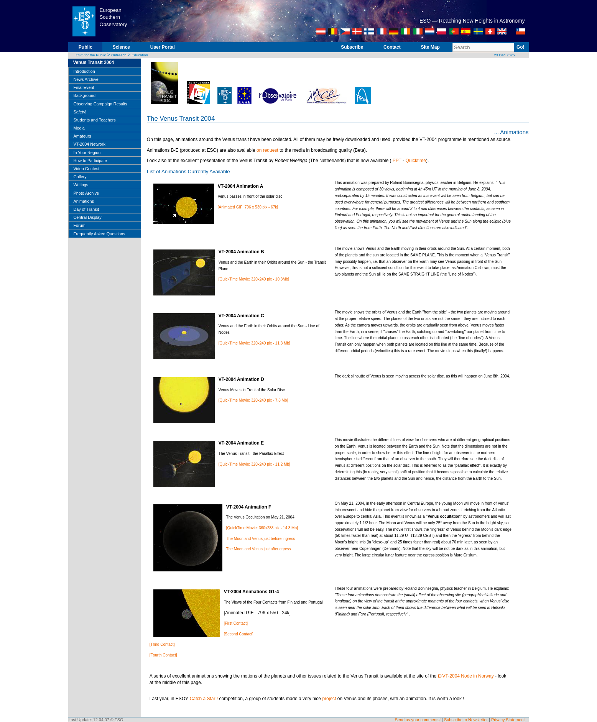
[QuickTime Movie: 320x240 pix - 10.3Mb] (254, 279)
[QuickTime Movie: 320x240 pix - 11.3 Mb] (254, 343)
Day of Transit (86, 209)
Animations (83, 201)
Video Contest (86, 168)
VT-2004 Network (89, 144)
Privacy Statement (508, 719)
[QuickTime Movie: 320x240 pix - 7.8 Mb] (253, 400)
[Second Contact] (238, 634)
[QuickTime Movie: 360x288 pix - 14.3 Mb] (262, 528)
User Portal (162, 47)
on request (267, 150)
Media (78, 128)
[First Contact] (236, 623)
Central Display (87, 217)
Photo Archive (86, 193)
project (329, 698)
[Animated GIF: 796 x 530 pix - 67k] (248, 207)
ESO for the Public (91, 55)
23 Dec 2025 (504, 55)
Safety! (79, 112)
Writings (80, 184)
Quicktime (416, 160)
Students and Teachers (94, 120)
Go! (520, 47)
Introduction (84, 71)
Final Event (83, 87)
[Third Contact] (162, 644)
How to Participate (90, 160)
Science (121, 47)
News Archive (85, 79)
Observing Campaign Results (100, 104)
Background (84, 95)
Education (140, 55)
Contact (392, 47)
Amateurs (82, 136)
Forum (79, 225)
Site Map (430, 47)
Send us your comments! (418, 719)
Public (85, 47)
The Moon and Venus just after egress (258, 549)
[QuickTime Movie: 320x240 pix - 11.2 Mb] (254, 464)
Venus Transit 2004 (93, 62)
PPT (397, 160)
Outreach (118, 55)
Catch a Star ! (204, 698)
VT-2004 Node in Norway (468, 676)
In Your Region (86, 152)
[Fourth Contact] (163, 655)
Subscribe (352, 47)
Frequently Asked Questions (99, 233)
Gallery (79, 176)
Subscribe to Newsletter (466, 719)
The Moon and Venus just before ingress (260, 539)
